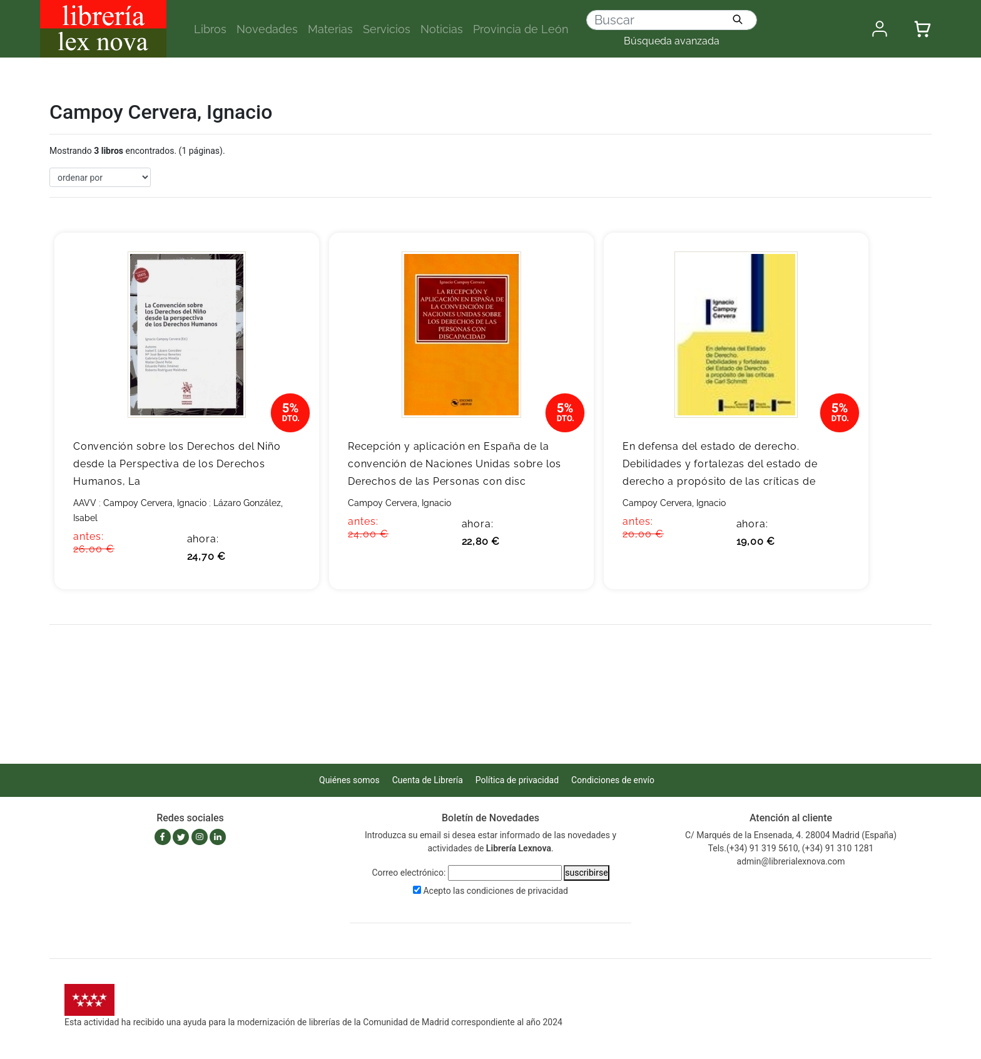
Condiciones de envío (612, 780)
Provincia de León (521, 29)
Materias (330, 29)
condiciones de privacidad (517, 891)
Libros (210, 29)
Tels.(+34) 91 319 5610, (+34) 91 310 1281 (791, 848)
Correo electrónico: (408, 873)
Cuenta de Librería (427, 780)
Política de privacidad (517, 780)
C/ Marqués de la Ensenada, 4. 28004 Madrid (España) (791, 835)
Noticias (441, 29)
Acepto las (495, 891)
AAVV (84, 503)
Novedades (267, 29)
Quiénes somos (349, 780)
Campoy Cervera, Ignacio (154, 503)
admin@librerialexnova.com (791, 861)
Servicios (386, 29)
